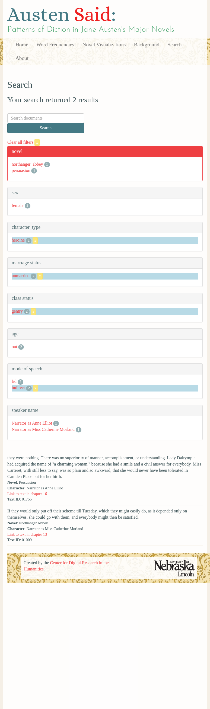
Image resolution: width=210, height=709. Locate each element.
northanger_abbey (27, 164)
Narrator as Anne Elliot (32, 423)
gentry (17, 311)
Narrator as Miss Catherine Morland (43, 429)
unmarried (21, 275)
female (18, 205)
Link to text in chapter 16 (27, 494)
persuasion (21, 170)
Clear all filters (23, 142)
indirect (18, 387)
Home (21, 44)
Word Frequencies (55, 44)
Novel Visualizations (104, 44)
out (14, 346)
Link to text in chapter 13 (27, 534)
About (21, 58)
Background (147, 44)
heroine (18, 240)
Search (174, 44)
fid (14, 381)
